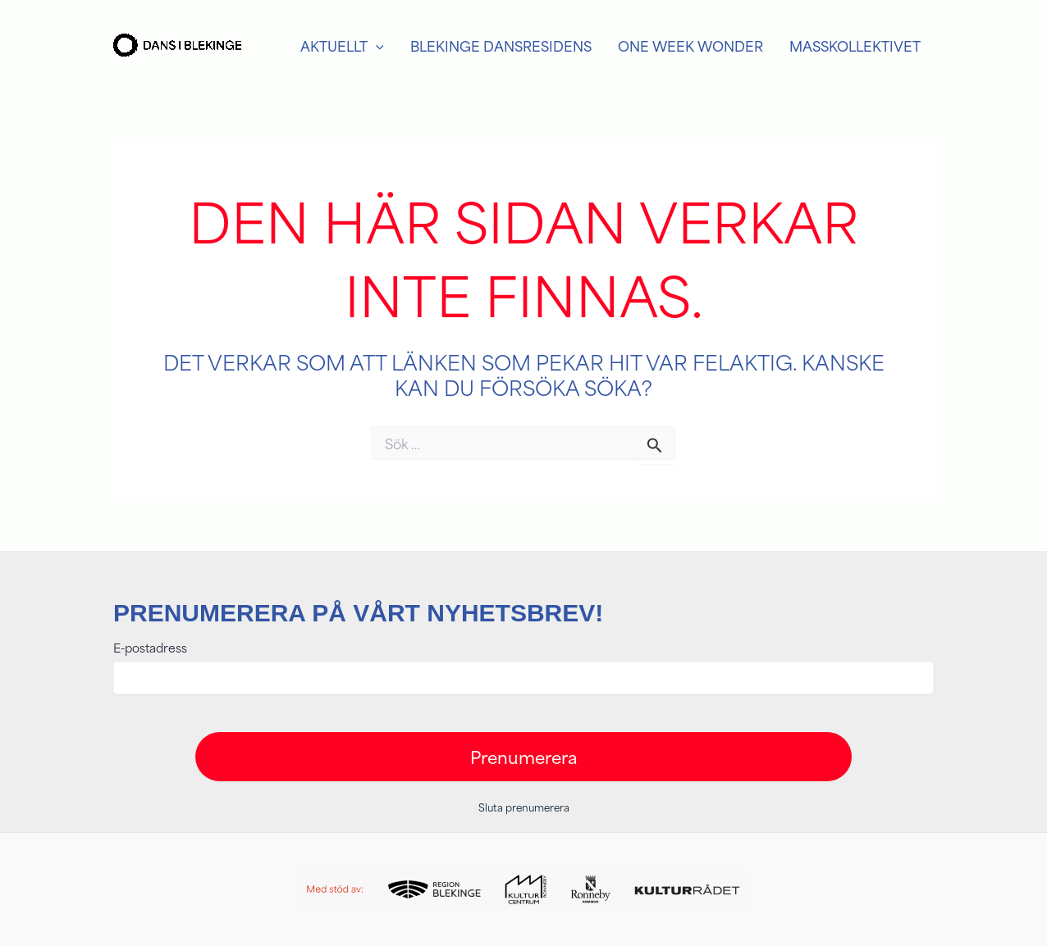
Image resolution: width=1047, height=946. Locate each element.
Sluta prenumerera (523, 806)
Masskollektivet (855, 45)
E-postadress (150, 647)
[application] (376, 46)
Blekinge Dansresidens (501, 45)
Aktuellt (342, 46)
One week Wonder (690, 45)
